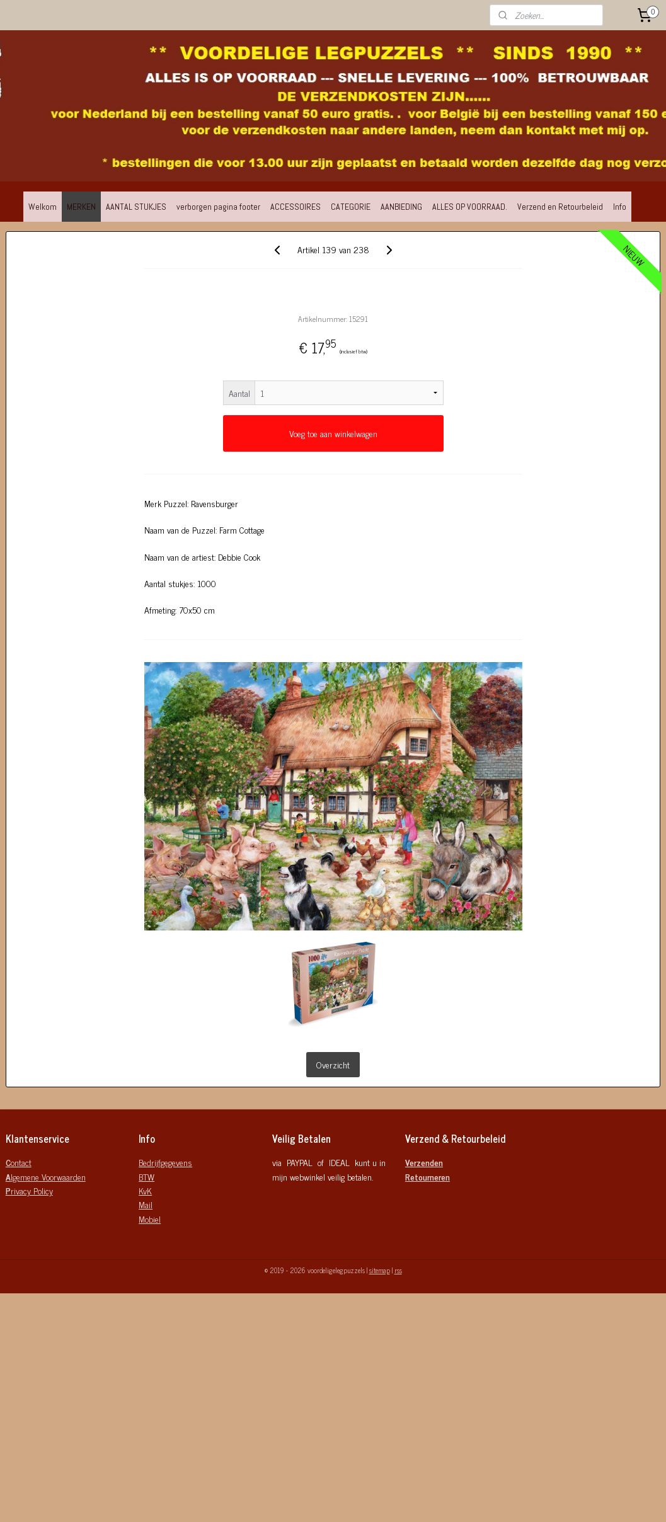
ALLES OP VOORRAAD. (469, 206)
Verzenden (424, 1162)
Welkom (42, 206)
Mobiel (150, 1218)
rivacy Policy (29, 1190)
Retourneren (427, 1176)
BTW (146, 1176)
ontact (19, 1162)
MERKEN (81, 206)
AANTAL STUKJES (136, 206)
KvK (145, 1190)
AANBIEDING (401, 206)
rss (398, 1270)
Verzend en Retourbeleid (560, 206)
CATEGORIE (350, 206)
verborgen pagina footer (218, 206)
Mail (145, 1204)
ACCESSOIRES (295, 206)
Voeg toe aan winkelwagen (333, 433)
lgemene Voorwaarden (46, 1176)
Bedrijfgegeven (163, 1162)
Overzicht (333, 1064)
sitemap (379, 1270)
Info (619, 206)
